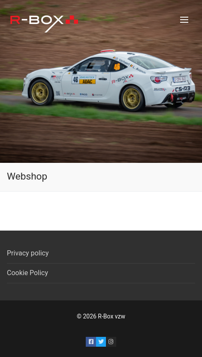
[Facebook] (91, 342)
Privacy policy (28, 253)
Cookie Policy (27, 273)
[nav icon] (184, 20)
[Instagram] (111, 342)
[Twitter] (101, 342)
